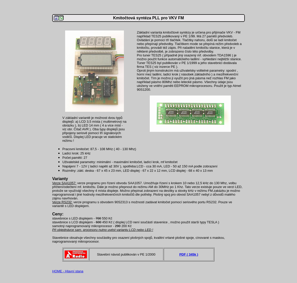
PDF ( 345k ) (188, 254)
